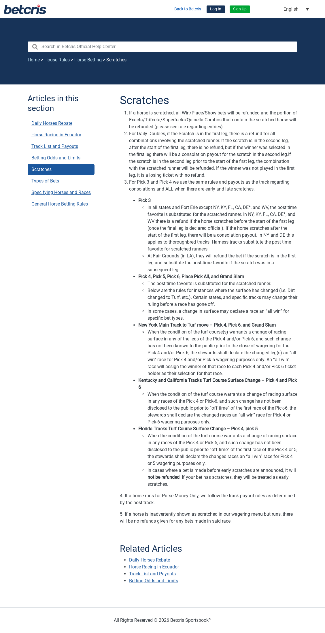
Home (34, 60)
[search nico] (162, 47)
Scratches (41, 169)
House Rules (57, 60)
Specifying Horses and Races (61, 192)
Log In (215, 9)
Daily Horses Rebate (51, 123)
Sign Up (240, 9)
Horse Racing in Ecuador (56, 134)
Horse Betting (88, 60)
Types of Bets (45, 181)
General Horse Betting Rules (59, 204)
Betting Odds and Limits (55, 158)
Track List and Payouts (54, 146)
